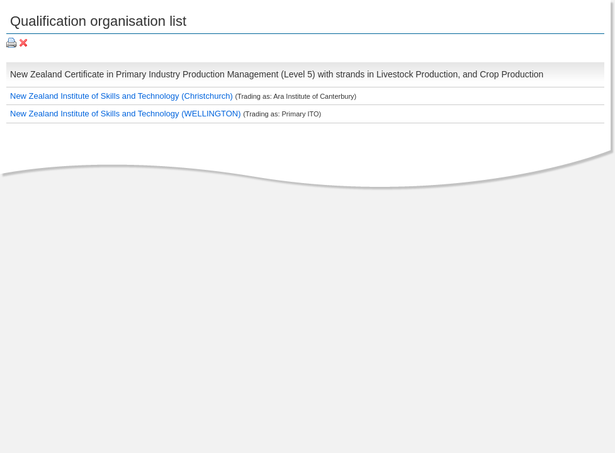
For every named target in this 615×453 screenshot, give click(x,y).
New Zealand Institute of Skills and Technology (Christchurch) (122, 96)
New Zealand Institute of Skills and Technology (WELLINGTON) (126, 113)
